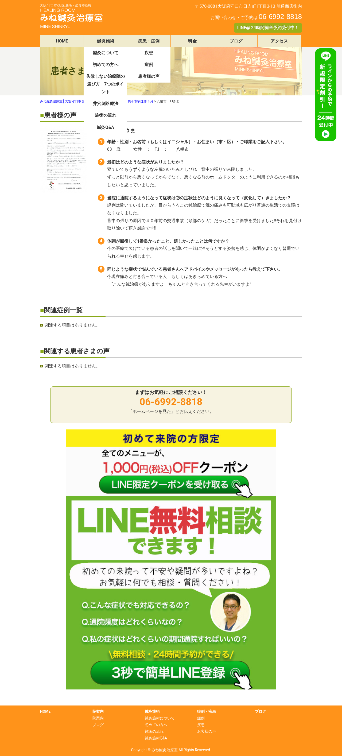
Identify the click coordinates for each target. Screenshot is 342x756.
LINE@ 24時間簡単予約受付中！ (268, 27)
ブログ (236, 41)
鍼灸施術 (105, 41)
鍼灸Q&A (105, 127)
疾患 (149, 52)
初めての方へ (105, 64)
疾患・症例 (149, 41)
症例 (149, 64)
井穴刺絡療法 (105, 103)
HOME (62, 41)
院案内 (98, 718)
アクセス (279, 41)
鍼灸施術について (160, 718)
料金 (192, 41)
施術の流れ (105, 115)
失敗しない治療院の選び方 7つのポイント (105, 84)
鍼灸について (105, 52)
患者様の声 (149, 76)
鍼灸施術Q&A (156, 738)
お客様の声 (206, 731)
